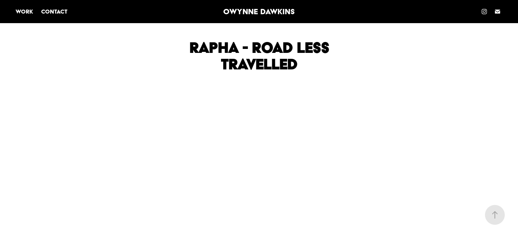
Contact (54, 11)
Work (24, 11)
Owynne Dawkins (259, 11)
